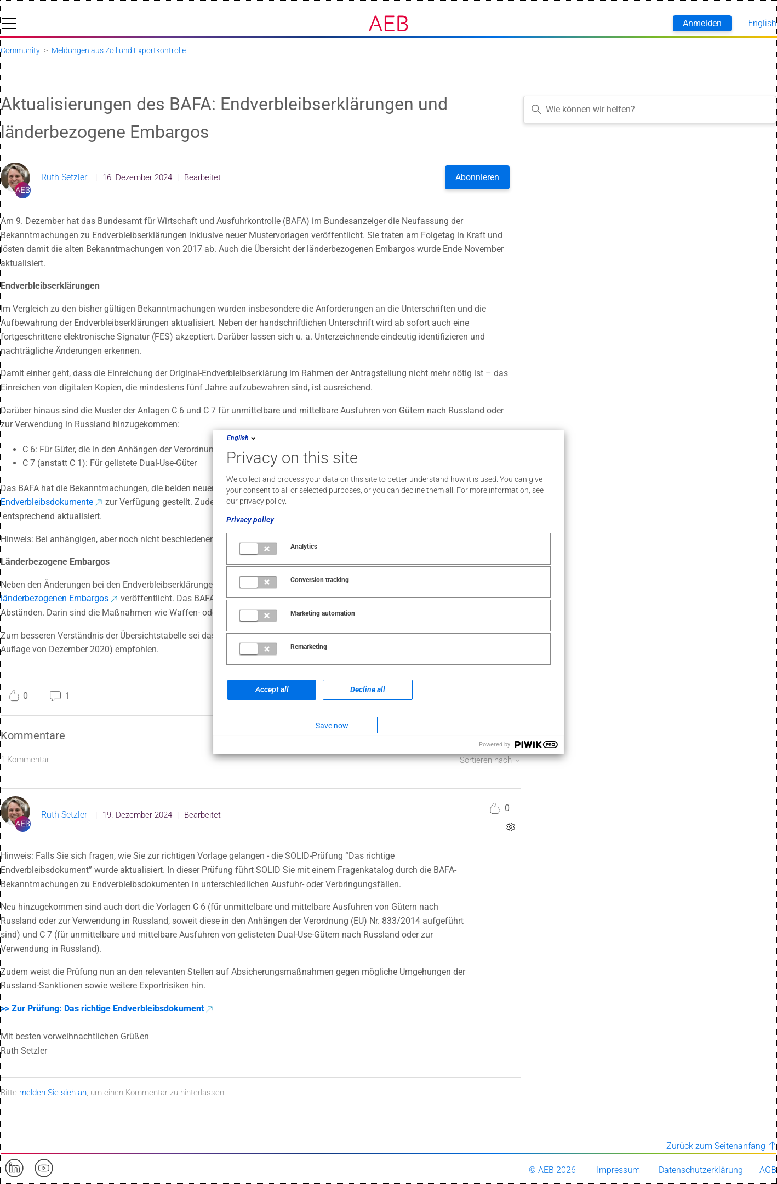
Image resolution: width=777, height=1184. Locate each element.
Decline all (367, 689)
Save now (332, 725)
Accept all (272, 689)
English (242, 438)
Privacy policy (250, 519)
